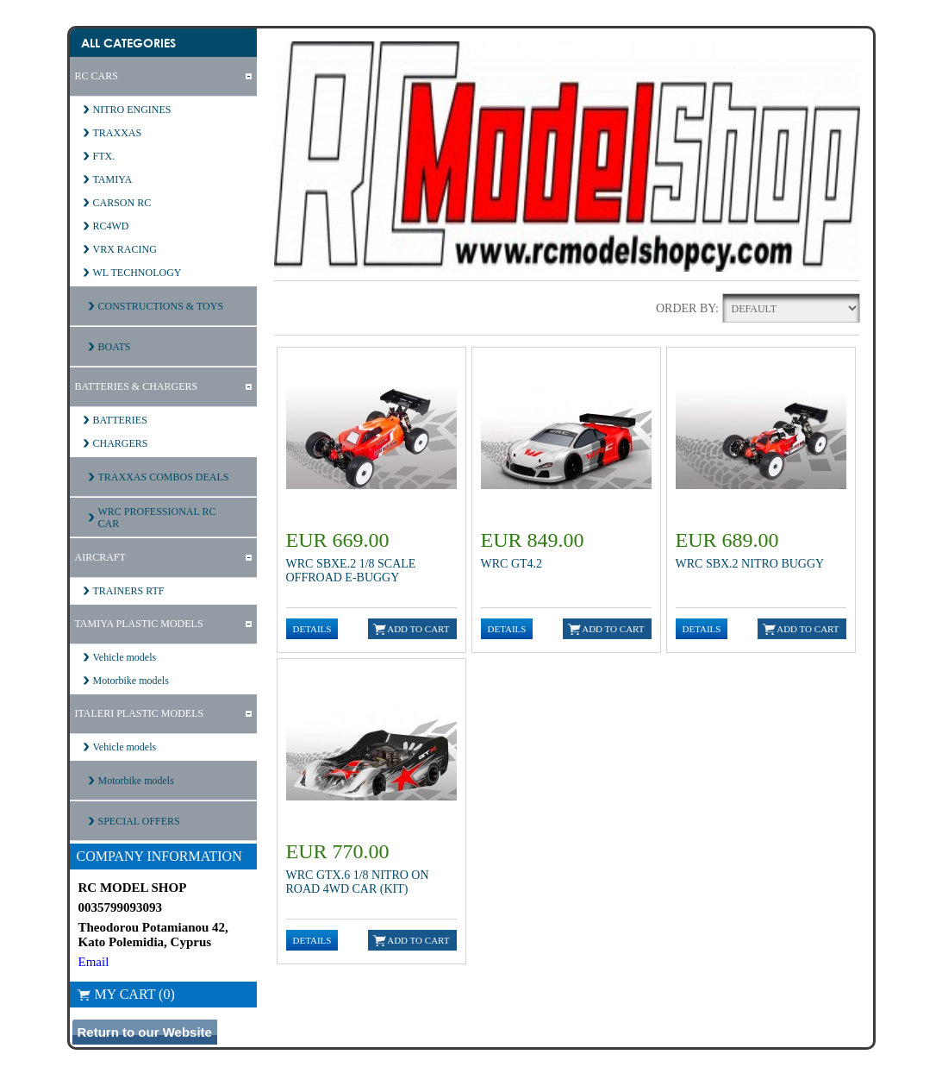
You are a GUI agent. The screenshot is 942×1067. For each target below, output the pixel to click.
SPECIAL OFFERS (139, 821)
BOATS (114, 347)
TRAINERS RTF (129, 591)
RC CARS (96, 76)
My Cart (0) (126, 994)
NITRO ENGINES (132, 110)
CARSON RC (122, 203)
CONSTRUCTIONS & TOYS (161, 306)
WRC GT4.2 (512, 563)
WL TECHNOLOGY (137, 273)
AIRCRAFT (100, 557)
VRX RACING (125, 249)
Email (93, 962)
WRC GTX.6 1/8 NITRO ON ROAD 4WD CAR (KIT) (357, 882)
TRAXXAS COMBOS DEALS (163, 477)
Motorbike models (131, 681)
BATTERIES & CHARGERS (136, 386)
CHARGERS (120, 443)
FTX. (104, 156)
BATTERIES (120, 420)
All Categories (128, 42)
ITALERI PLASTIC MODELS (139, 713)
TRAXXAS (117, 133)
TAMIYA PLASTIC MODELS (139, 624)
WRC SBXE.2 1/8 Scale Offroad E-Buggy (351, 570)
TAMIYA (113, 179)
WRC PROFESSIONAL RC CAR (157, 517)
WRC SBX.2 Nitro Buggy (750, 563)
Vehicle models (125, 657)
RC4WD (111, 226)
